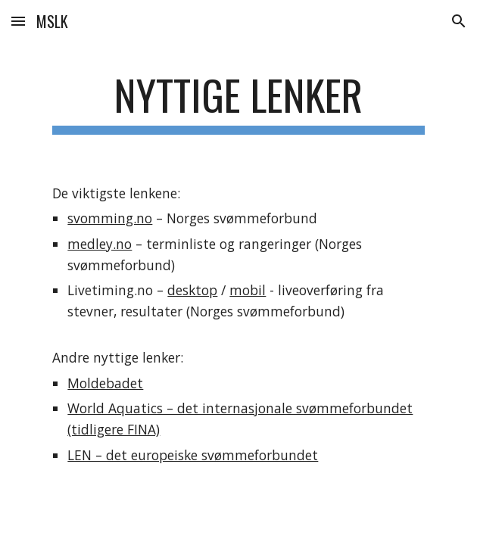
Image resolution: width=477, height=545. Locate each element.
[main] (238, 102)
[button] (18, 21)
